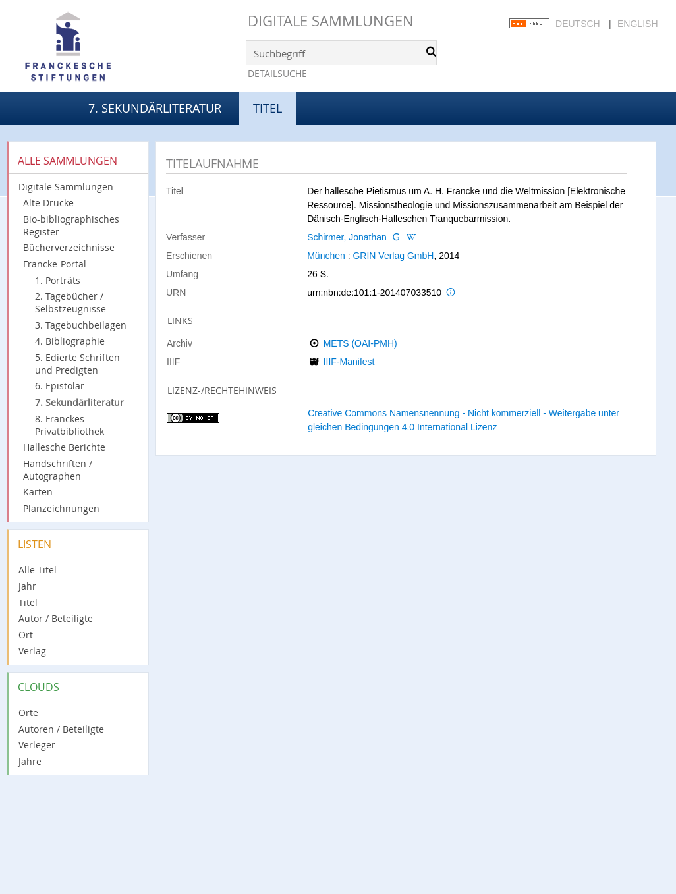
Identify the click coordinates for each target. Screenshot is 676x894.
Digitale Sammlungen (331, 20)
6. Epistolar (59, 385)
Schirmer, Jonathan (347, 237)
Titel (28, 602)
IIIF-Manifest (349, 361)
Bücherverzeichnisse (69, 247)
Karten (38, 492)
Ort (25, 635)
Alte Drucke (48, 202)
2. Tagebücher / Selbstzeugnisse (70, 302)
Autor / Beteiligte (55, 618)
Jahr (27, 586)
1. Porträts (57, 280)
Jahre (30, 761)
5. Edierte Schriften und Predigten (77, 363)
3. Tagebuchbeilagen (81, 325)
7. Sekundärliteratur (154, 108)
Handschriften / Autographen (57, 469)
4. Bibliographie (70, 341)
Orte (28, 712)
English (637, 23)
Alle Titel (37, 569)
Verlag (32, 650)
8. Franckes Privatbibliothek (69, 424)
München (326, 255)
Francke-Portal (54, 264)
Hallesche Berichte (64, 447)
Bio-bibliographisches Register (71, 225)
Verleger (36, 745)
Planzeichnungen (61, 508)
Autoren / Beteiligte (61, 729)
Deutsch (577, 23)
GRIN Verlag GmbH (393, 255)
